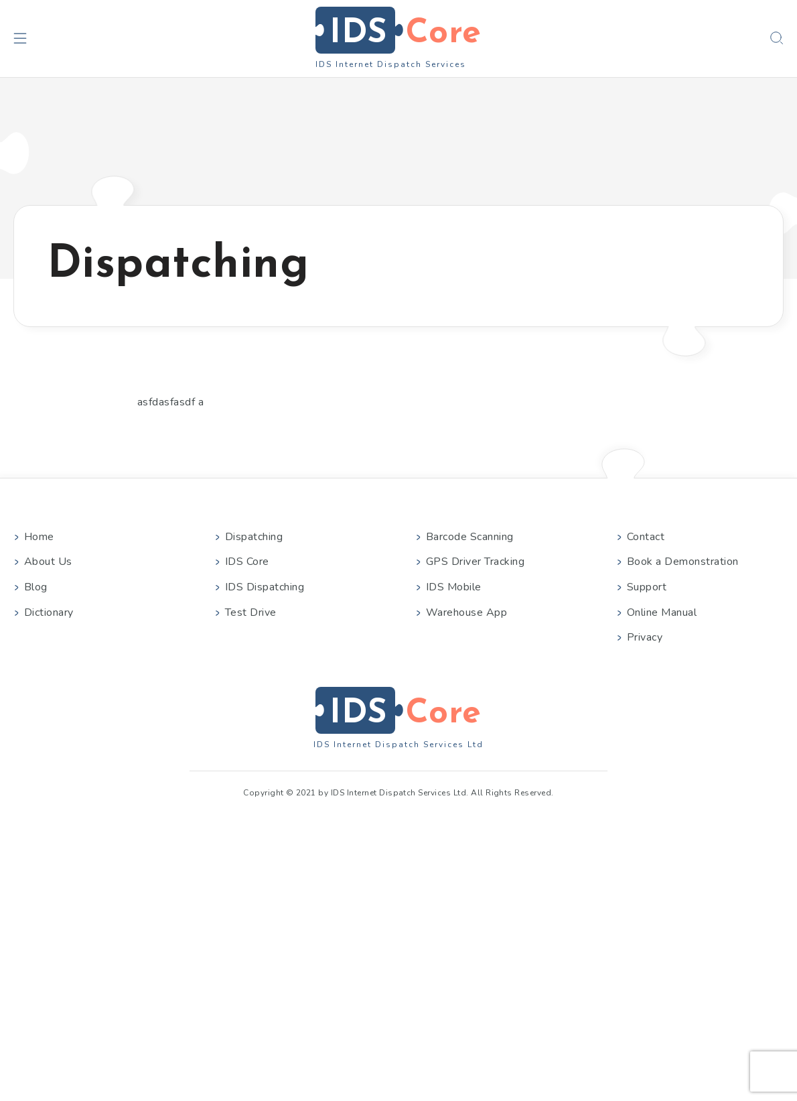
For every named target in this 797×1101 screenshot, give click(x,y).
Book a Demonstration (683, 561)
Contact (645, 536)
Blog (36, 587)
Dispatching (254, 536)
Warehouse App (466, 612)
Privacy (644, 637)
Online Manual (662, 612)
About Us (48, 561)
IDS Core (247, 561)
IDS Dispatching (264, 587)
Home (39, 536)
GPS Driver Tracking (475, 561)
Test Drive (251, 612)
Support (646, 587)
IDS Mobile (454, 587)
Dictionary (49, 612)
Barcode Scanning (470, 536)
